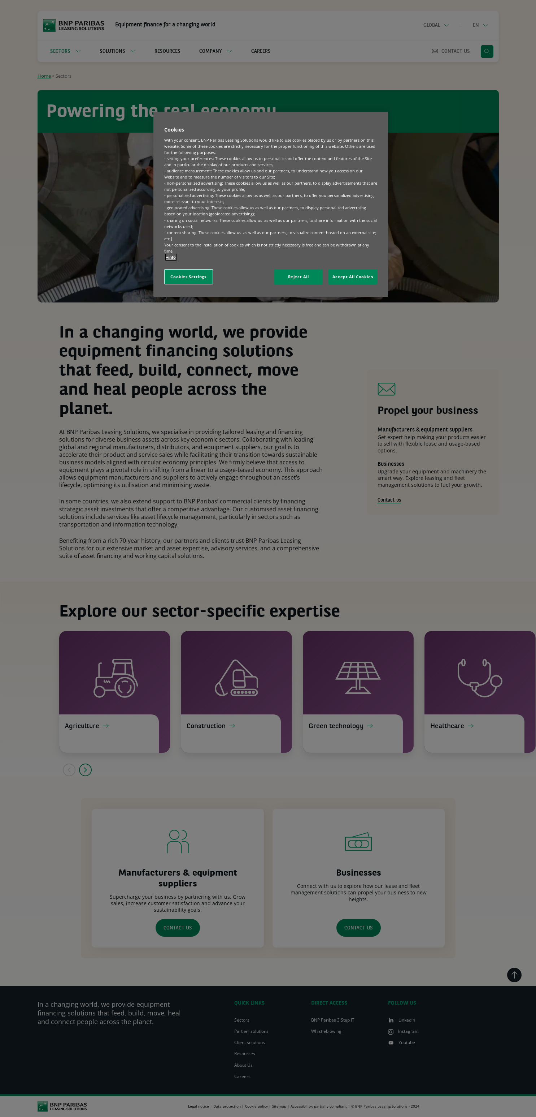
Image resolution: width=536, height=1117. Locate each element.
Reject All (298, 276)
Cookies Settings (188, 276)
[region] (270, 204)
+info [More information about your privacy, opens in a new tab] (171, 257)
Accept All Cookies (352, 276)
